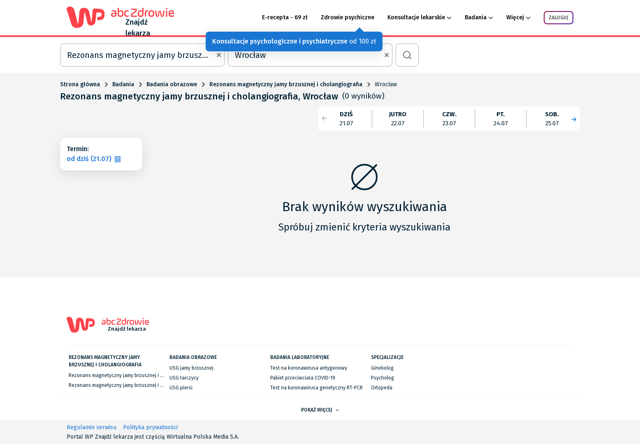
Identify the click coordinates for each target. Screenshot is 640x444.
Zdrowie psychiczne (347, 17)
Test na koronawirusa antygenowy (308, 368)
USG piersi (180, 388)
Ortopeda (381, 388)
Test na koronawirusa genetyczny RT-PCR (316, 388)
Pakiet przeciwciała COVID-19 (302, 378)
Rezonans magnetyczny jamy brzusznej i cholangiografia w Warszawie (147, 375)
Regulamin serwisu (91, 427)
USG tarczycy (184, 378)
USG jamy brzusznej (191, 368)
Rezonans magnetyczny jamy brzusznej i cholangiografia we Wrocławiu (148, 385)
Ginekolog (382, 368)
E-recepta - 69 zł (285, 17)
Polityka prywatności (150, 427)
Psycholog (382, 378)
